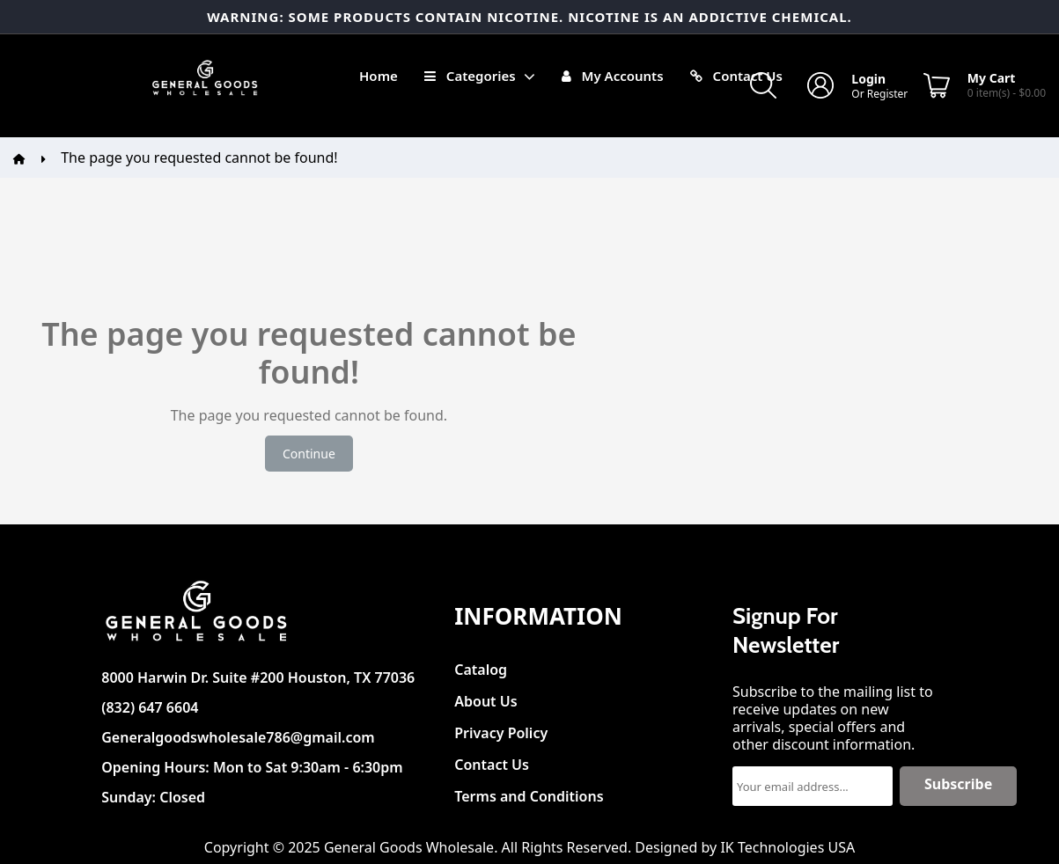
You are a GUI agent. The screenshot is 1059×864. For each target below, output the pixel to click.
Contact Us (491, 760)
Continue (309, 453)
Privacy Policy (501, 728)
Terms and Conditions (528, 791)
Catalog (480, 665)
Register (887, 93)
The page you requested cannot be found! (199, 157)
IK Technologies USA (787, 847)
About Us (485, 696)
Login (868, 78)
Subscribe (958, 784)
